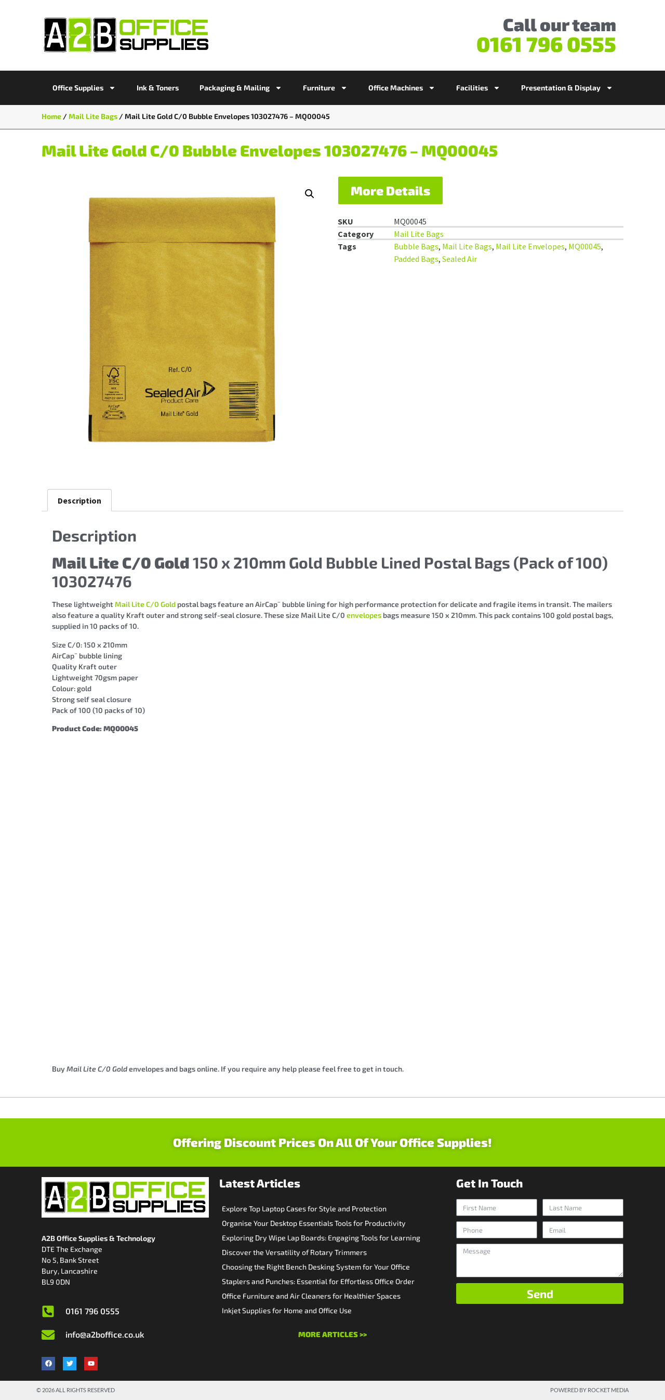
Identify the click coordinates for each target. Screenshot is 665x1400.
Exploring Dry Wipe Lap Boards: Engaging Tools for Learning (321, 1237)
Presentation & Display (567, 88)
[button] (309, 193)
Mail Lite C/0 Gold (145, 604)
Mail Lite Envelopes (530, 246)
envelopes (364, 615)
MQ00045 (584, 246)
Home (51, 116)
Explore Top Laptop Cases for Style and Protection (304, 1208)
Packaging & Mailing (241, 88)
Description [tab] (79, 500)
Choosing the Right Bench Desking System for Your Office (316, 1266)
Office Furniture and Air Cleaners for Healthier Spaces (311, 1295)
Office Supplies (84, 88)
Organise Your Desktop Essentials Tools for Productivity (314, 1223)
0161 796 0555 (546, 43)
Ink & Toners (158, 87)
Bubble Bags (416, 246)
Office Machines (401, 88)
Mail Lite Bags (93, 116)
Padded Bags (416, 259)
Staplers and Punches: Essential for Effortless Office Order (318, 1281)
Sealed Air (459, 259)
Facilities (478, 88)
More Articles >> (332, 1334)
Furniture (325, 88)
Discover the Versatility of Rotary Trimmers (294, 1252)
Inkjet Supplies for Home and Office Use (287, 1310)
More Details (390, 190)
